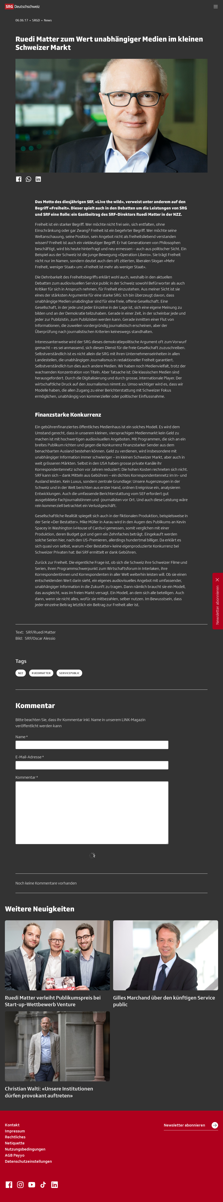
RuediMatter (41, 673)
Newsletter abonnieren (191, 1125)
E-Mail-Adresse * (29, 757)
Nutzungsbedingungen (25, 1149)
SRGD (36, 20)
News (48, 20)
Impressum (15, 1131)
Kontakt (12, 1125)
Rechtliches (15, 1137)
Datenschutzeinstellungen (28, 1161)
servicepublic (69, 673)
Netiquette (15, 1143)
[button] (215, 6)
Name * (21, 737)
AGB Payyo (14, 1155)
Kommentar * (26, 777)
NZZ (20, 673)
